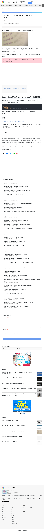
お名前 (5, 329)
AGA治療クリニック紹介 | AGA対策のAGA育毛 (30, 515)
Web (12, 511)
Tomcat (17, 23)
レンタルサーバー (14, 523)
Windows (13, 513)
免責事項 (24, 521)
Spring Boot (11, 23)
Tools (12, 509)
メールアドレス (11, 333)
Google (10, 5)
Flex (7, 5)
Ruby (12, 507)
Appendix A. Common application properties (13, 121)
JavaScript (25, 5)
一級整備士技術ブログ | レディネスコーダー (30, 513)
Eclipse (2, 5)
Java (20, 5)
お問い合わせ (25, 525)
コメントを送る (22, 339)
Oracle (40, 5)
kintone (31, 5)
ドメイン (13, 521)
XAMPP (13, 517)
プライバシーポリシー (26, 519)
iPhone (15, 5)
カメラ (13, 519)
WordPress (13, 515)
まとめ (4, 91)
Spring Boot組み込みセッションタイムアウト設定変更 (14, 88)
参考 (4, 90)
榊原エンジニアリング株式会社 (28, 507)
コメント (6, 317)
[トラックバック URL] (22, 348)
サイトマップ (25, 523)
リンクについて (25, 517)
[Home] (2, 8)
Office (36, 5)
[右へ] (43, 5)
